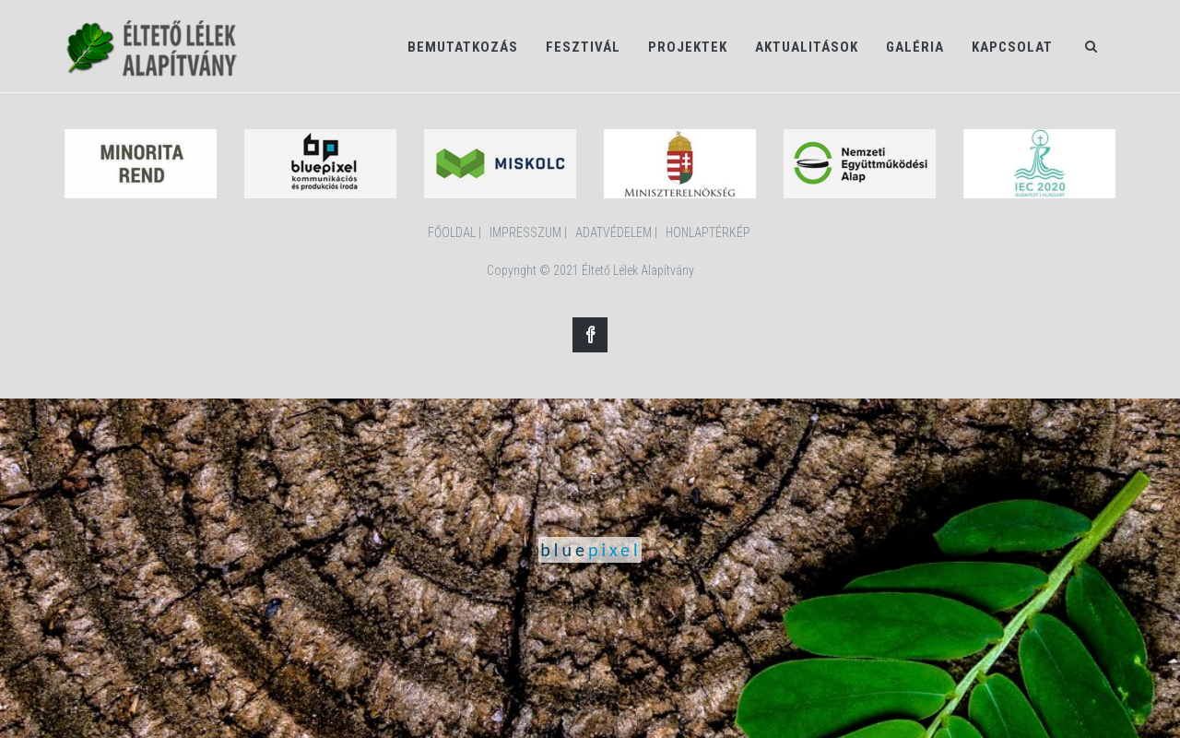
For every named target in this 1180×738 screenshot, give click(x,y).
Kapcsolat (1012, 47)
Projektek (687, 47)
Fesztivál (583, 47)
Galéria (915, 47)
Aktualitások (806, 47)
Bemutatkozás (462, 47)
